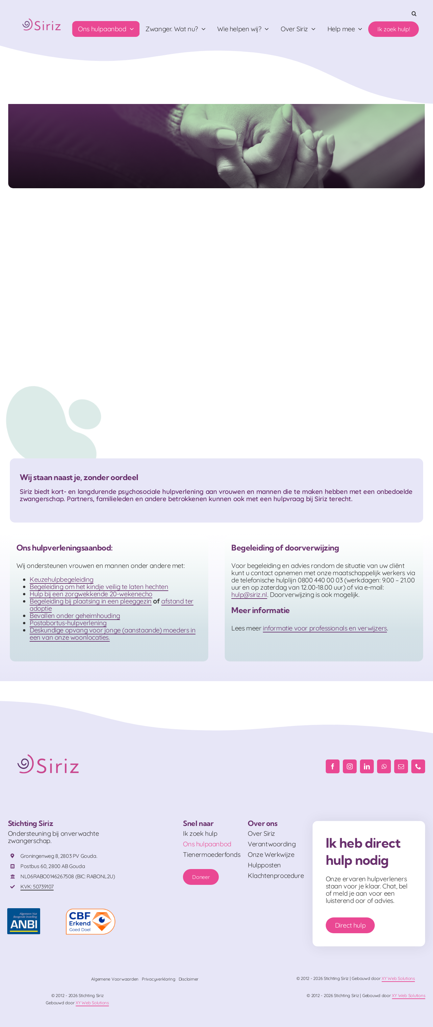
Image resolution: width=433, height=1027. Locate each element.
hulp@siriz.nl (249, 594)
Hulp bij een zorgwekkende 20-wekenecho (91, 594)
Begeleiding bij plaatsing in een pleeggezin (91, 601)
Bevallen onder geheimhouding (75, 615)
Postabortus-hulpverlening (68, 623)
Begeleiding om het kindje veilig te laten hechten (99, 586)
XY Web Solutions (398, 978)
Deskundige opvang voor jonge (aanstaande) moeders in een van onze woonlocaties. (112, 633)
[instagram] (350, 766)
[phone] (418, 766)
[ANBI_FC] (23, 911)
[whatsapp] (384, 766)
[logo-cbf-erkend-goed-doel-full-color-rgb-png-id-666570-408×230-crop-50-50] (90, 911)
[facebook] (333, 766)
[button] (414, 13)
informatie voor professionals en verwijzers (325, 628)
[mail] (401, 766)
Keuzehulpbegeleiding (61, 579)
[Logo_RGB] (42, 17)
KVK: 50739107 (37, 887)
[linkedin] (367, 766)
